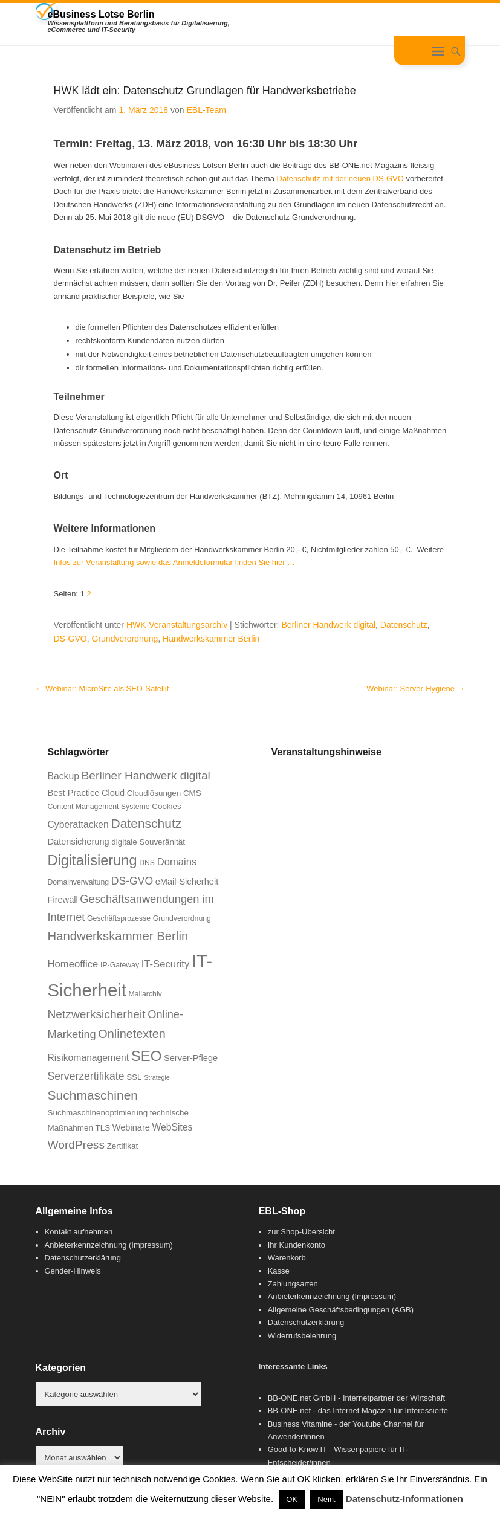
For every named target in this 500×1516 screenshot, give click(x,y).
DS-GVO (70, 638)
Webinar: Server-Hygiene (415, 688)
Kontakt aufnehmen (79, 1231)
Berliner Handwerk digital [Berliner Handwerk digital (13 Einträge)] (146, 775)
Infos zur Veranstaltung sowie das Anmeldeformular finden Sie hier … (175, 562)
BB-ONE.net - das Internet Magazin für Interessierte (358, 1410)
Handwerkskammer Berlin (211, 638)
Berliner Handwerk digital (328, 625)
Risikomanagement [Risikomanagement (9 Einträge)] (88, 1058)
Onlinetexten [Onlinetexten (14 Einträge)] (132, 1033)
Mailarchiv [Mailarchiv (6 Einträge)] (145, 994)
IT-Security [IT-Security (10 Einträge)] (165, 964)
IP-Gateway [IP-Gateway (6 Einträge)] (119, 965)
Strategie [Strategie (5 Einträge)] (157, 1077)
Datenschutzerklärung (83, 1257)
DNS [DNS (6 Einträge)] (147, 863)
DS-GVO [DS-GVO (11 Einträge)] (132, 881)
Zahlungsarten (293, 1283)
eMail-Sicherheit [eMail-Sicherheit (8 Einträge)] (187, 881)
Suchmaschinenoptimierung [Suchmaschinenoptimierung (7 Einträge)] (98, 1112)
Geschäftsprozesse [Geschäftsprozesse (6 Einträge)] (119, 918)
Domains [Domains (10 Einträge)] (177, 862)
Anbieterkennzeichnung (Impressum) (109, 1245)
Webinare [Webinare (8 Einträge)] (131, 1127)
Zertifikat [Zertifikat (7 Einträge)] (122, 1145)
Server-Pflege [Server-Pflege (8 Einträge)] (191, 1058)
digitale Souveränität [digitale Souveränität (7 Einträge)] (148, 842)
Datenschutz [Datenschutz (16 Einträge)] (146, 823)
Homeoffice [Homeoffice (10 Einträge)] (73, 964)
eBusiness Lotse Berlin (101, 14)
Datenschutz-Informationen (404, 1499)
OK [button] (291, 1499)
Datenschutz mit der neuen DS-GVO (340, 178)
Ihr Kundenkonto (296, 1245)
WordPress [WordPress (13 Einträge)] (76, 1144)
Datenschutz (403, 625)
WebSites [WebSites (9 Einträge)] (172, 1127)
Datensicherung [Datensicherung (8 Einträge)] (78, 842)
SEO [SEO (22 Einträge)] (146, 1056)
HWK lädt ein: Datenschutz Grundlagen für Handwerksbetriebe (205, 91)
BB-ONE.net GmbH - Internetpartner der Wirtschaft (356, 1397)
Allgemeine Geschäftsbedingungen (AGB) (341, 1309)
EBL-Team (206, 110)
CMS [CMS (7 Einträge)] (192, 793)
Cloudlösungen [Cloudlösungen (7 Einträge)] (154, 793)
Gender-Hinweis (73, 1271)
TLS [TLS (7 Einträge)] (102, 1127)
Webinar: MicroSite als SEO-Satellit (102, 688)
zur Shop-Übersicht (301, 1231)
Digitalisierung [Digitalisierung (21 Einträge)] (92, 860)
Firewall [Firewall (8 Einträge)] (63, 900)
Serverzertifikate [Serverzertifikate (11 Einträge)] (86, 1076)
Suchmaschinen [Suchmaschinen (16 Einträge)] (93, 1095)
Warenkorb (287, 1257)
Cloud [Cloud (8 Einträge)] (113, 793)
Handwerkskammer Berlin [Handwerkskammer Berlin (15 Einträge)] (118, 936)
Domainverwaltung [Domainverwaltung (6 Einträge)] (78, 882)
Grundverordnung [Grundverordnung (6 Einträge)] (182, 918)
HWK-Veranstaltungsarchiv (176, 625)
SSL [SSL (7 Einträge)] (133, 1077)
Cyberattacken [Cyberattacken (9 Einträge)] (78, 824)
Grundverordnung (125, 638)
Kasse (279, 1271)
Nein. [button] (326, 1499)
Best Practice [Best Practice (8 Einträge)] (74, 793)
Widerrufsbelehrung (302, 1335)
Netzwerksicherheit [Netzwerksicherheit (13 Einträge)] (97, 1014)
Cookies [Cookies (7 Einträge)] (166, 806)
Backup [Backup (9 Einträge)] (63, 776)
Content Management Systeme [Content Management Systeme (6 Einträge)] (99, 806)
